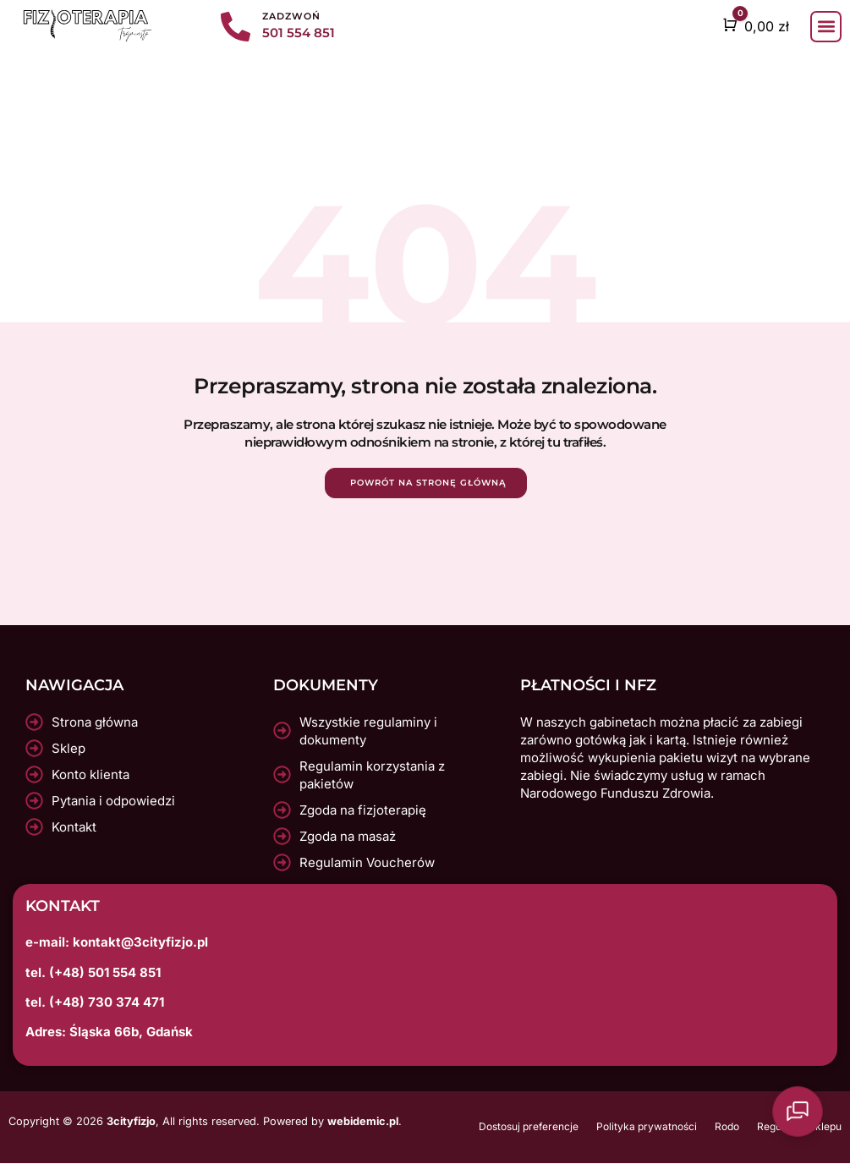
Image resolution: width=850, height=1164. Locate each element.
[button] (826, 26)
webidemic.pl (362, 1121)
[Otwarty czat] (807, 1121)
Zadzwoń (291, 16)
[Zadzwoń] (235, 26)
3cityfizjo (131, 1121)
